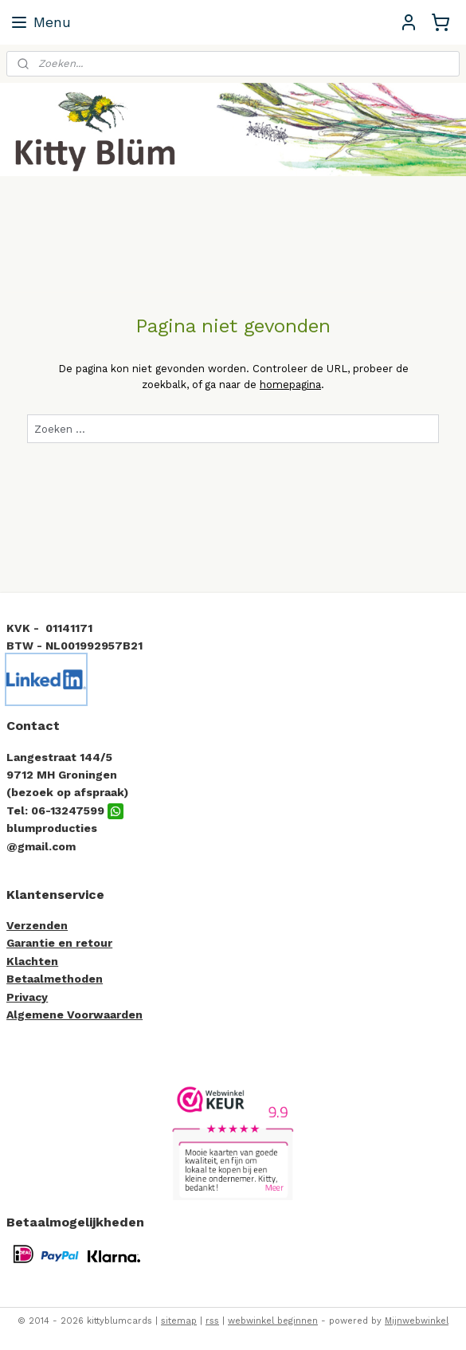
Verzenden (37, 925)
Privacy (27, 997)
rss (212, 1321)
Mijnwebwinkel (416, 1321)
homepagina (290, 384)
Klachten (32, 961)
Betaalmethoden (54, 978)
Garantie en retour (59, 942)
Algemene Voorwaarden (74, 1014)
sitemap (179, 1321)
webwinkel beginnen (273, 1321)
